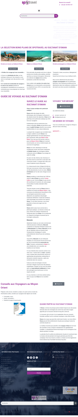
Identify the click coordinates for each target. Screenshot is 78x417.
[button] (39, 10)
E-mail (28, 366)
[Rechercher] (56, 16)
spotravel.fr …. (57, 131)
